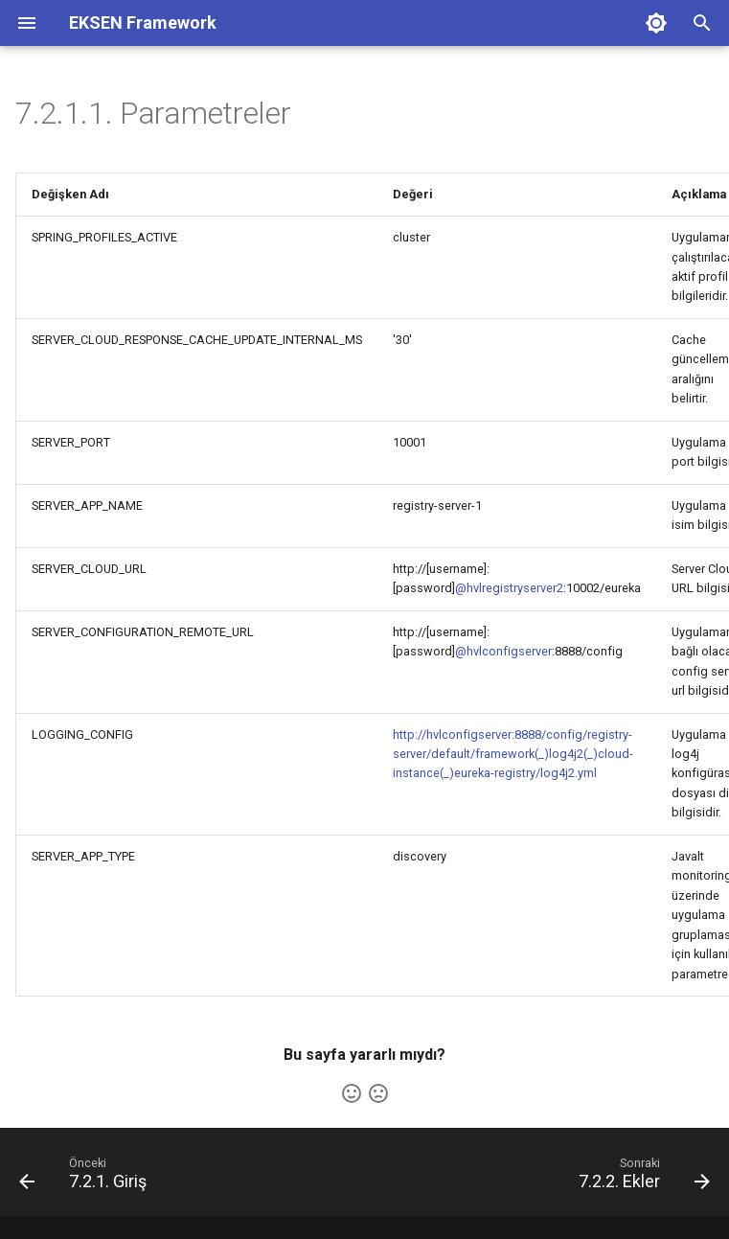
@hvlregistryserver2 (509, 588)
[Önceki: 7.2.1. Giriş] (87, 1178)
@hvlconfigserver (503, 651)
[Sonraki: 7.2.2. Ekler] (640, 1178)
